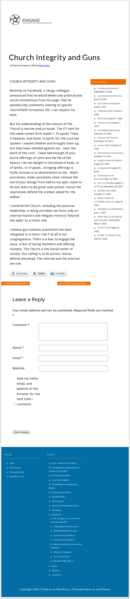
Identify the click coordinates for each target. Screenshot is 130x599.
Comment (21, 325)
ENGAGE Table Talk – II (63, 561)
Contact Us (57, 575)
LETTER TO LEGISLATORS (109, 235)
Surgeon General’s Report (110, 160)
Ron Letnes (44, 65)
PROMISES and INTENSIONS (110, 209)
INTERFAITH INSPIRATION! (15, 283)
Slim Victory (103, 118)
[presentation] (38, 419)
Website (19, 368)
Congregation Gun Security (65, 526)
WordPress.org (16, 476)
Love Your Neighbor (61, 480)
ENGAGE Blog (58, 496)
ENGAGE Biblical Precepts (65, 530)
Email (18, 358)
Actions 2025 (104, 145)
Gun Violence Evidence (64, 535)
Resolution (57, 510)
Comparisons (104, 168)
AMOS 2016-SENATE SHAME (74, 283)
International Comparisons (110, 153)
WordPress (63, 589)
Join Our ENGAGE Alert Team (65, 505)
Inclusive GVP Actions (108, 137)
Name (18, 348)
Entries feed (14, 467)
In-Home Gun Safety (61, 475)
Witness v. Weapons (62, 552)
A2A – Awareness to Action (64, 463)
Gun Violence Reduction (109, 103)
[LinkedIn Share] (58, 273)
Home (55, 566)
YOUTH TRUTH (105, 227)
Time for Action (105, 122)
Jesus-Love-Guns (61, 556)
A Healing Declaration (108, 88)
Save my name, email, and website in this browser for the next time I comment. (28, 391)
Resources (57, 514)
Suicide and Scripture (61, 492)
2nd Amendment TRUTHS (110, 95)
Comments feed (16, 472)
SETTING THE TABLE (107, 190)
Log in (12, 463)
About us (56, 570)
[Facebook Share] (19, 273)
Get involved (57, 501)
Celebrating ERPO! (106, 111)
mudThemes (103, 589)
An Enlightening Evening (109, 130)
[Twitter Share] (39, 273)
